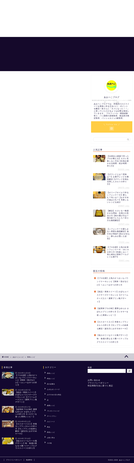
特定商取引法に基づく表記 (100, 385)
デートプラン (50, 405)
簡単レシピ (49, 372)
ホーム (53, 41)
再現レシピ (49, 417)
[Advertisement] (67, 18)
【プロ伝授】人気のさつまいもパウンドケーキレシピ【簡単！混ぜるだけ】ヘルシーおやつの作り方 (112, 281)
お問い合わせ (94, 380)
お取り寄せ (49, 421)
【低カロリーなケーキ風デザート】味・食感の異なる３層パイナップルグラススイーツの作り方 (112, 338)
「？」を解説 (100, 41)
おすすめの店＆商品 (119, 41)
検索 (90, 367)
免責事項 (29, 460)
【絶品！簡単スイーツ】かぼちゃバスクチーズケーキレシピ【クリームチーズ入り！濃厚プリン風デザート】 (112, 297)
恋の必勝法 (84, 41)
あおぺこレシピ (68, 41)
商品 (46, 413)
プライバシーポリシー (98, 383)
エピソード (49, 409)
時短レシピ (49, 376)
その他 (47, 425)
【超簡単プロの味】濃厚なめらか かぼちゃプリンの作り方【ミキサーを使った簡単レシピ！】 (113, 311)
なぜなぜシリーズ (51, 385)
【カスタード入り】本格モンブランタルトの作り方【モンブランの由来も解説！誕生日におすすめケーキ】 (112, 325)
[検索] (129, 371)
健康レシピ (49, 397)
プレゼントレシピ (51, 401)
